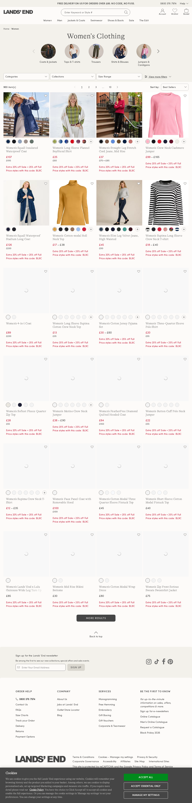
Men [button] (59, 20)
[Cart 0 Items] (186, 12)
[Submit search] (126, 12)
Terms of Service (163, 766)
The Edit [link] (144, 20)
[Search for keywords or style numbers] (95, 12)
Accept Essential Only (145, 786)
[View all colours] (91, 141)
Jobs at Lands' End (67, 704)
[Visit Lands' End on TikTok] (155, 662)
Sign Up (76, 667)
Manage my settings (145, 794)
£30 (55, 596)
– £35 (12, 508)
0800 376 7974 (168, 3)
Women (15, 28)
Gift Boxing (105, 715)
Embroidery (105, 709)
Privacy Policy (140, 766)
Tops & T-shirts (72, 61)
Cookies (102, 757)
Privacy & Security (147, 757)
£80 (101, 596)
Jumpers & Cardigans (144, 63)
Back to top (96, 634)
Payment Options (25, 736)
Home (6, 28)
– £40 (152, 245)
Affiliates (125, 761)
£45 (101, 508)
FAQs (18, 709)
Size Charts (22, 715)
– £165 (153, 157)
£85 (8, 596)
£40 (148, 508)
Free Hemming (107, 704)
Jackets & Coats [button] (76, 20)
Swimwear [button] (96, 20)
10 (111, 87)
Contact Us (22, 704)
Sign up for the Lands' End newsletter (37, 655)
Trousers (96, 61)
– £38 (59, 245)
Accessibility (109, 761)
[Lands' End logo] (41, 760)
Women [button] (47, 20)
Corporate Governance (86, 761)
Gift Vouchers (106, 720)
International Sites (159, 761)
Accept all (146, 777)
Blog (59, 715)
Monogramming (108, 699)
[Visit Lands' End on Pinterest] (169, 662)
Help (184, 3)
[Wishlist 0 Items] (174, 12)
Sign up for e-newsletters (154, 711)
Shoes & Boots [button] (116, 20)
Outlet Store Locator (68, 709)
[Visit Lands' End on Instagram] (148, 662)
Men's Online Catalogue (154, 722)
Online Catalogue (150, 716)
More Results (96, 618)
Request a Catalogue (152, 727)
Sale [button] (131, 20)
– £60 (105, 332)
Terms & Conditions (83, 757)
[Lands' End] (18, 12)
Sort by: (154, 87)
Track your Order (25, 720)
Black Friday (150, 732)
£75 (148, 596)
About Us (62, 699)
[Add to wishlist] (45, 95)
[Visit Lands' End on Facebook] (163, 662)
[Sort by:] (175, 87)
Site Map (140, 761)
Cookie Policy (36, 789)
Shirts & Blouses (119, 61)
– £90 (59, 420)
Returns (20, 731)
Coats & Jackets (48, 61)
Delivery (20, 725)
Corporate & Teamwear (112, 725)
